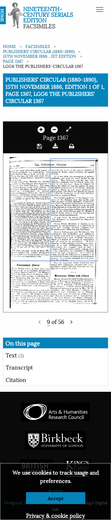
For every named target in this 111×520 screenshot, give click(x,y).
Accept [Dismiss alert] (55, 498)
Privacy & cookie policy (55, 515)
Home (9, 46)
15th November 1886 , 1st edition (39, 56)
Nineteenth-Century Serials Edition (48, 14)
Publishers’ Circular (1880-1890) (39, 51)
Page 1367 (13, 61)
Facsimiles (37, 46)
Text (15, 354)
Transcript (19, 366)
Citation (16, 379)
